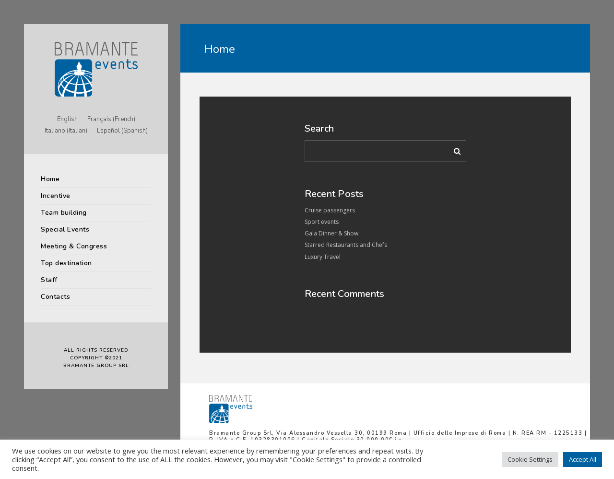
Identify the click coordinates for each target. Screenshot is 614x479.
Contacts (55, 296)
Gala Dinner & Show (331, 233)
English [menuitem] (67, 119)
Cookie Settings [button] (530, 459)
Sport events (322, 222)
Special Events (65, 229)
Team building (64, 212)
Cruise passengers (330, 210)
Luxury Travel (323, 257)
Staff (49, 279)
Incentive (56, 195)
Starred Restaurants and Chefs (346, 245)
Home (50, 179)
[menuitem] (67, 119)
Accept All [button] (582, 459)
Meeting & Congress (74, 246)
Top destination (66, 263)
